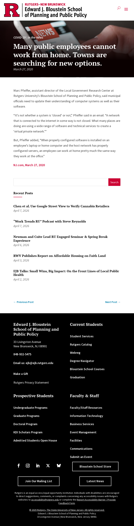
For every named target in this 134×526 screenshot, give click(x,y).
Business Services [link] (82, 424)
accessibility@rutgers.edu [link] (45, 499)
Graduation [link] (77, 377)
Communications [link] (81, 449)
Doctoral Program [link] (25, 424)
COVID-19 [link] (19, 37)
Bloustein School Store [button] (95, 466)
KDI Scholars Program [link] (27, 432)
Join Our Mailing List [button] (38, 481)
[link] (45, 10)
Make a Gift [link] (20, 374)
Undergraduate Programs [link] (30, 408)
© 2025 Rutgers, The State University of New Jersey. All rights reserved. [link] (67, 510)
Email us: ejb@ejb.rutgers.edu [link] (33, 363)
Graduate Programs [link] (26, 416)
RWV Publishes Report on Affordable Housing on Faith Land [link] (59, 256)
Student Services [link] (82, 336)
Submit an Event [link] (81, 457)
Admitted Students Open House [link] (35, 440)
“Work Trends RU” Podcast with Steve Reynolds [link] (49, 221)
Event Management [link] (83, 432)
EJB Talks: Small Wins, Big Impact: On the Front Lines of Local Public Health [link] (66, 273)
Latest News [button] (95, 481)
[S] (61, 182)
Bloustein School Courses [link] (87, 369)
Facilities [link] (76, 440)
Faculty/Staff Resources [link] (86, 408)
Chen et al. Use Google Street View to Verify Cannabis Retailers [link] (61, 206)
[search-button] (118, 9)
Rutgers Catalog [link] (81, 344)
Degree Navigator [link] (82, 361)
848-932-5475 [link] (22, 354)
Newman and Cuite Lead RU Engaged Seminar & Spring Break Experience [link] (60, 239)
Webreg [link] (75, 353)
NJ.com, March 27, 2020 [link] (29, 165)
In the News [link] (35, 37)
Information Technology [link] (86, 416)
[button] (126, 10)
